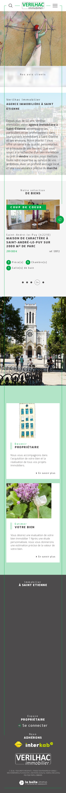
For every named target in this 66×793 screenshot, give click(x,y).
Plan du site (24, 773)
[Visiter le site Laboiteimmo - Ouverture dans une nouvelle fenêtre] (33, 786)
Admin (48, 773)
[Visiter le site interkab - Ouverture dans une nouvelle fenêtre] (39, 744)
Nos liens (55, 773)
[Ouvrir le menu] (55, 5)
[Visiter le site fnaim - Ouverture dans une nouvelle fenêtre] (18, 744)
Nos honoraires (13, 773)
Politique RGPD (29, 775)
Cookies (39, 775)
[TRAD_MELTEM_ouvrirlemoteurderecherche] (10, 6)
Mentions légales (38, 773)
